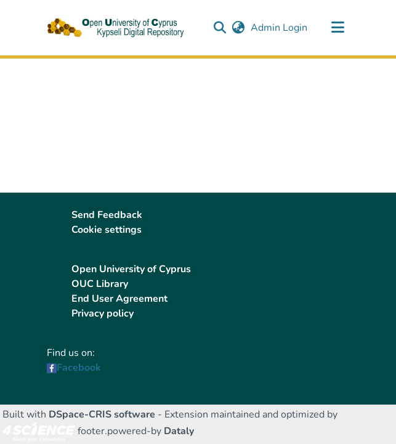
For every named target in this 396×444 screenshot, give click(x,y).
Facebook (79, 367)
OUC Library (99, 284)
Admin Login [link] (280, 27)
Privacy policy (102, 313)
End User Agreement (119, 298)
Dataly (179, 431)
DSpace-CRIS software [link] (102, 414)
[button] (220, 27)
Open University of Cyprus (131, 269)
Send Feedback (106, 215)
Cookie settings (106, 229)
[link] (38, 431)
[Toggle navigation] (338, 27)
